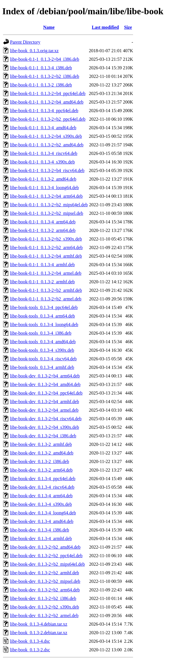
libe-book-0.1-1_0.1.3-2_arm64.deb (42, 230)
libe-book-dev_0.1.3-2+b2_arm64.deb (45, 589)
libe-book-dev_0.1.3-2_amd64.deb (41, 452)
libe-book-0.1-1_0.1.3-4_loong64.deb (44, 187)
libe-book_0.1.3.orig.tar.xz (34, 50)
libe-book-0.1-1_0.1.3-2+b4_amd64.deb (46, 102)
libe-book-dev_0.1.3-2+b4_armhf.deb (44, 401)
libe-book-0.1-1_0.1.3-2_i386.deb (41, 84)
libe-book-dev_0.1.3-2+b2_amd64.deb (45, 547)
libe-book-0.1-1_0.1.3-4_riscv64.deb (43, 153)
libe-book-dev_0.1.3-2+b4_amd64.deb (45, 384)
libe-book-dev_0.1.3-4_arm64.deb (41, 495)
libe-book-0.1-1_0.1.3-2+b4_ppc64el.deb (47, 93)
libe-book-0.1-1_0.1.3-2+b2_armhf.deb (46, 290)
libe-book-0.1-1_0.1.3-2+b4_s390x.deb (46, 136)
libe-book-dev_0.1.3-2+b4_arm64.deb (45, 375)
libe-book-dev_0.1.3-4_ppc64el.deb (42, 478)
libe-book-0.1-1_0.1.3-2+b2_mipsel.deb (46, 213)
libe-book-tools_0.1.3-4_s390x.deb (42, 350)
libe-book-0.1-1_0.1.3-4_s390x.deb (42, 161)
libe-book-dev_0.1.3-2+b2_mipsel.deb (45, 581)
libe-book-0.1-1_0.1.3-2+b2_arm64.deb (46, 247)
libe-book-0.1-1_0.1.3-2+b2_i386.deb (44, 76)
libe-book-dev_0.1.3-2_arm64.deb (41, 470)
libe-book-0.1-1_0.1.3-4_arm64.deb (42, 221)
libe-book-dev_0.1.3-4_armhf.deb (41, 538)
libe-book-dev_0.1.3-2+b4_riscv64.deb (45, 418)
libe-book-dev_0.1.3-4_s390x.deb (41, 504)
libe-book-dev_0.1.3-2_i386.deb (39, 461)
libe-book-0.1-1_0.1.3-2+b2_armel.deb (45, 298)
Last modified (105, 27)
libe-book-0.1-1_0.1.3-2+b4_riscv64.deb (47, 170)
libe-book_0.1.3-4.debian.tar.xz (38, 624)
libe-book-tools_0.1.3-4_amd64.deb (43, 341)
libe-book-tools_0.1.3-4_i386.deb (40, 333)
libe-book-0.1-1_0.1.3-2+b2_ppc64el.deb (47, 119)
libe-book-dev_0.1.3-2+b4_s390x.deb (44, 427)
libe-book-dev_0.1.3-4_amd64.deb (41, 521)
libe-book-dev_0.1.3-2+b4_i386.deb (43, 435)
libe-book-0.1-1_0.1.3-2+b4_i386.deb (44, 59)
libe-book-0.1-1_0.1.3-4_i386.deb (41, 67)
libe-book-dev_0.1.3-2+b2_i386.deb (43, 598)
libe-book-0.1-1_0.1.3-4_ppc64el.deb (44, 110)
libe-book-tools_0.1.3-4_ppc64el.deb (44, 307)
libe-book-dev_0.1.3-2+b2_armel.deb (44, 615)
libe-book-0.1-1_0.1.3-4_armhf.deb (42, 264)
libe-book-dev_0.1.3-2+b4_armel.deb (44, 410)
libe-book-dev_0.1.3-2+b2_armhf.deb (44, 572)
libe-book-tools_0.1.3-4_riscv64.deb (43, 358)
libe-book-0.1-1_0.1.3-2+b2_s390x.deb (46, 239)
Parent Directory (25, 42)
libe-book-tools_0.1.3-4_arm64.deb (42, 316)
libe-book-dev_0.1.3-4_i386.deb (39, 529)
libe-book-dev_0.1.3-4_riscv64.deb (42, 487)
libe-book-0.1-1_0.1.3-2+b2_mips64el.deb (49, 204)
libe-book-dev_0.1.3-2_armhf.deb (41, 444)
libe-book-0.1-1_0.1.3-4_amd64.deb (43, 127)
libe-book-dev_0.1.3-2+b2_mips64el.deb (47, 564)
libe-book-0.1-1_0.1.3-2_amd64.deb (43, 179)
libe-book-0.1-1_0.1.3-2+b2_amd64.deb (46, 144)
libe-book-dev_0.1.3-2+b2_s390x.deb (44, 607)
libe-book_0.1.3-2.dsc (30, 649)
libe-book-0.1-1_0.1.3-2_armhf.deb (42, 281)
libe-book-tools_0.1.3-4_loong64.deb (44, 324)
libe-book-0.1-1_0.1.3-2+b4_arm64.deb (46, 196)
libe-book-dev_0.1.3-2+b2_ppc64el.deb (46, 555)
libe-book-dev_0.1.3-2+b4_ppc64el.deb (46, 393)
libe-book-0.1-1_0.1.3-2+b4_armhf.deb (46, 256)
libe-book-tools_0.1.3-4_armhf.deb (42, 367)
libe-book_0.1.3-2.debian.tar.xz (38, 632)
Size (128, 27)
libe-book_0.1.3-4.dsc (30, 641)
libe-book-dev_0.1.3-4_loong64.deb (43, 512)
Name (49, 27)
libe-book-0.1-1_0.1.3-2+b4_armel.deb (45, 273)
